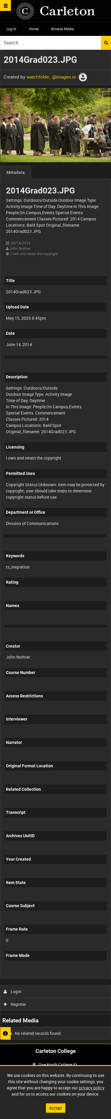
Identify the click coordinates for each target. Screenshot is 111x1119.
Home (33, 28)
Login (13, 991)
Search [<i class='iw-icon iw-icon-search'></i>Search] (106, 43)
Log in (11, 28)
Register (15, 1004)
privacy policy (91, 1088)
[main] (55, 547)
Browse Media (62, 28)
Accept (55, 1108)
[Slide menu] (5, 5)
